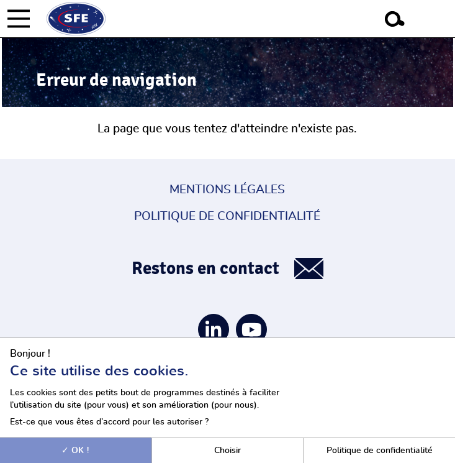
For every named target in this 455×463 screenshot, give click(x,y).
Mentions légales (227, 190)
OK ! (75, 450)
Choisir (227, 450)
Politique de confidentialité (227, 216)
